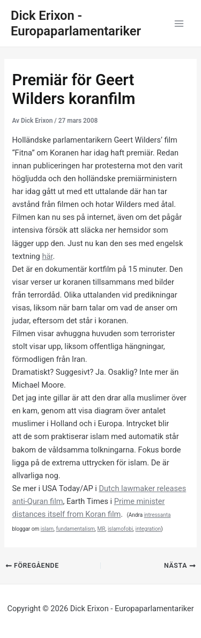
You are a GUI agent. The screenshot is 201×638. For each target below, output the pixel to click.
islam (47, 529)
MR (102, 529)
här (47, 256)
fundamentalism (75, 529)
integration (148, 529)
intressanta (157, 515)
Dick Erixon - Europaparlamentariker (76, 23)
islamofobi (120, 529)
